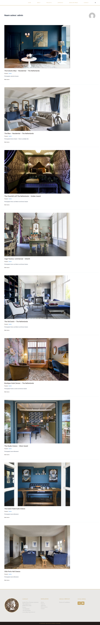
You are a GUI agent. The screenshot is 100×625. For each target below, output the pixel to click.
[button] (95, 2)
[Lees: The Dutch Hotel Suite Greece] (37, 484)
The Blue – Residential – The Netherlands (19, 133)
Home (29, 2)
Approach (60, 2)
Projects (49, 2)
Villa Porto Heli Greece (12, 571)
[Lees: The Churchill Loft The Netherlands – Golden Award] (37, 171)
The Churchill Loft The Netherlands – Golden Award (23, 196)
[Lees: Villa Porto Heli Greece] (37, 547)
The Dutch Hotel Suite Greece (15, 509)
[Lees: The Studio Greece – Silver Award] (37, 421)
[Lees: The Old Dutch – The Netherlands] (37, 297)
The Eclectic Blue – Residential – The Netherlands (22, 71)
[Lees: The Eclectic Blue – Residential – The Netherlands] (37, 46)
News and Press (73, 2)
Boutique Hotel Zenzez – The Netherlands (19, 383)
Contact (86, 2)
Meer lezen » (7, 79)
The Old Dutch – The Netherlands (16, 321)
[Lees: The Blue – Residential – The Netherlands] (37, 109)
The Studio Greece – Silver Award (16, 446)
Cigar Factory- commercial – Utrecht (17, 259)
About (38, 2)
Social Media (82, 598)
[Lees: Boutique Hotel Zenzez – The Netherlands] (36, 359)
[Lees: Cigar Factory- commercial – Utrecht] (37, 234)
